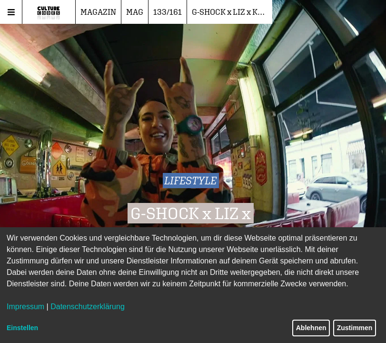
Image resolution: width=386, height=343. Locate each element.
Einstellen (22, 328)
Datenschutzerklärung (87, 307)
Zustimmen (355, 328)
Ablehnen (311, 328)
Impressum (25, 307)
